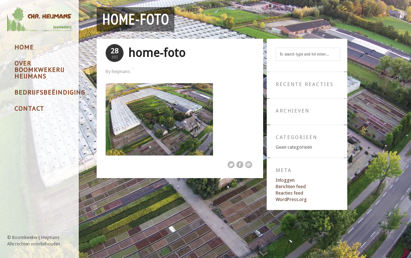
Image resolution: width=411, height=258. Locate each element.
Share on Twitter (230, 164)
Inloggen (285, 180)
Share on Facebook (239, 164)
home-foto (135, 19)
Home (24, 47)
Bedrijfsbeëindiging (43, 92)
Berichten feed (291, 186)
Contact (29, 108)
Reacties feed (289, 193)
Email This (248, 164)
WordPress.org (291, 199)
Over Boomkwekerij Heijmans (39, 69)
